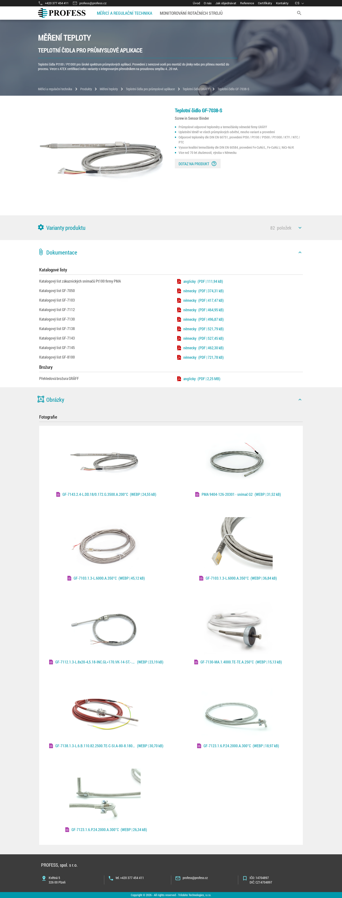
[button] (171, 227)
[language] (300, 3)
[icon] (300, 227)
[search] (299, 13)
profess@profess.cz (195, 877)
